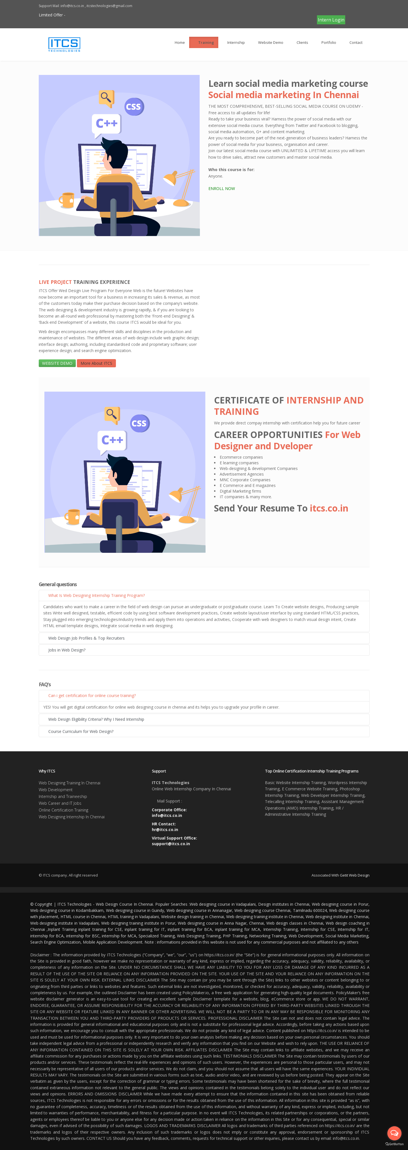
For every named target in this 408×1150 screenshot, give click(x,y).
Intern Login (331, 20)
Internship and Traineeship (63, 796)
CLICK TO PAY (329, 8)
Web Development (56, 789)
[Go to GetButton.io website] (394, 1144)
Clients (300, 42)
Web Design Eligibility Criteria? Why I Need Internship (93, 719)
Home (177, 42)
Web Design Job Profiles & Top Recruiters (84, 638)
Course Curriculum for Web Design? (78, 731)
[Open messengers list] (394, 1133)
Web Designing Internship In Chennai (72, 816)
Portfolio (326, 42)
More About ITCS (96, 363)
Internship (234, 42)
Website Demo (268, 42)
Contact (353, 42)
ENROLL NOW (221, 188)
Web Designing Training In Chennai (69, 783)
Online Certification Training (63, 810)
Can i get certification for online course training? (89, 695)
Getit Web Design (355, 875)
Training (203, 42)
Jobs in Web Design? (64, 650)
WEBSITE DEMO (57, 363)
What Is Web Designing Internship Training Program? (94, 595)
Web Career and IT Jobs (60, 803)
